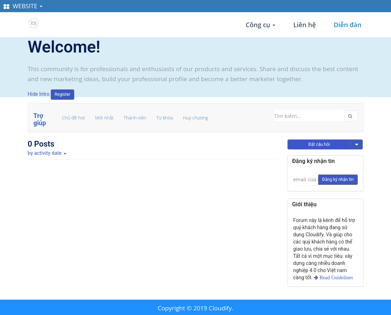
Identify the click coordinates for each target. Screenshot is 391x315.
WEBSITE (23, 6)
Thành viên (135, 117)
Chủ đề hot (73, 117)
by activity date (47, 153)
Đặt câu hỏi (319, 144)
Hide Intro (39, 94)
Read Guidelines (335, 277)
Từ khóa (164, 117)
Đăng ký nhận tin (338, 179)
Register (62, 94)
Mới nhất (104, 117)
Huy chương (195, 117)
